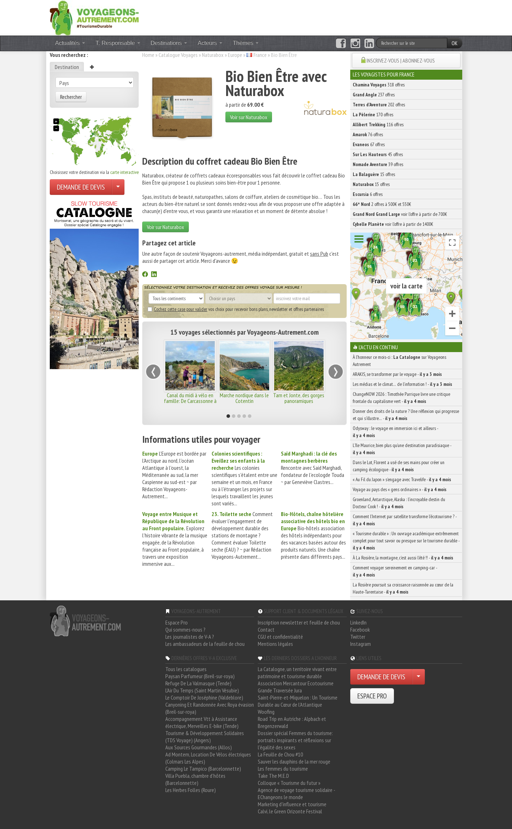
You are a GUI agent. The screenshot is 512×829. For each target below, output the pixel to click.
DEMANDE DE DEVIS (81, 187)
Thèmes (245, 43)
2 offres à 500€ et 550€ (382, 204)
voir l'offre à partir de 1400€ (393, 224)
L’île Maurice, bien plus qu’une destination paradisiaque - (402, 449)
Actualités (70, 43)
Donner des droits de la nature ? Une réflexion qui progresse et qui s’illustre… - (406, 414)
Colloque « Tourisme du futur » (289, 782)
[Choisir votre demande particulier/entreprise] (118, 187)
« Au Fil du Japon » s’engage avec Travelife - (402, 479)
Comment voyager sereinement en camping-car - (395, 571)
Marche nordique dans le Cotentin (244, 398)
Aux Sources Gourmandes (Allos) (198, 747)
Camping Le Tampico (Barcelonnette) (203, 768)
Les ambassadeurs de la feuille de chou (205, 643)
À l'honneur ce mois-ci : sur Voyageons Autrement (399, 360)
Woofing (266, 711)
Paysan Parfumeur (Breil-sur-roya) (200, 676)
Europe (235, 54)
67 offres (369, 144)
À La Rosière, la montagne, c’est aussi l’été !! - (403, 557)
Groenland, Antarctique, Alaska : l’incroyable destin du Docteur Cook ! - (399, 503)
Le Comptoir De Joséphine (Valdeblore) (204, 697)
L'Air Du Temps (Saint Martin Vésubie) (202, 690)
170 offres (373, 114)
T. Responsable (118, 43)
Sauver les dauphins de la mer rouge (294, 761)
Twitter (357, 636)
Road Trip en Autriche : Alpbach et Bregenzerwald (292, 722)
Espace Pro (176, 622)
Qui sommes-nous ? (185, 629)
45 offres (378, 154)
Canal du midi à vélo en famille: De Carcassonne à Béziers (190, 401)
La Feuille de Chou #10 (280, 754)
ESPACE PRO (372, 696)
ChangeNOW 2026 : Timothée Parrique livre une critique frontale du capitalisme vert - (401, 397)
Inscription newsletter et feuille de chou (299, 622)
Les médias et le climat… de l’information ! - (402, 384)
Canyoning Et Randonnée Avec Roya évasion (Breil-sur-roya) (209, 708)
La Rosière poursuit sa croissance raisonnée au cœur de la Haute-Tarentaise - (403, 588)
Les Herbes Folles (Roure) (190, 789)
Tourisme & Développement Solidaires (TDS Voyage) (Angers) (204, 736)
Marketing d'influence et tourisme (292, 804)
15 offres (374, 174)
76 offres (368, 134)
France (260, 54)
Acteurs (210, 43)
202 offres (379, 104)
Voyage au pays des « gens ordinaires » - (400, 489)
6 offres (368, 194)
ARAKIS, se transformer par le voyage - (397, 374)
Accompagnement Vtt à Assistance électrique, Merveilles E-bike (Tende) (202, 722)
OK (455, 43)
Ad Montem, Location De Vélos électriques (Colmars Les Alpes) (208, 758)
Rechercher (71, 96)
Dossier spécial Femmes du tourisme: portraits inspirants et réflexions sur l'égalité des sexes (295, 740)
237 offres (374, 94)
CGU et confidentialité (280, 636)
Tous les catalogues (186, 669)
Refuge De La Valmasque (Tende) (198, 683)
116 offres (378, 124)
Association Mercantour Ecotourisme (296, 683)
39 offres (378, 164)
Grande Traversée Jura (280, 690)
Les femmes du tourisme (283, 768)
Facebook (360, 629)
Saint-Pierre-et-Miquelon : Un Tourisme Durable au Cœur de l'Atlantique (297, 701)
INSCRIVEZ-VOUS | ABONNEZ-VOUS (401, 60)
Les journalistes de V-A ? (189, 636)
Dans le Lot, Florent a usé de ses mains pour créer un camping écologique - (398, 466)
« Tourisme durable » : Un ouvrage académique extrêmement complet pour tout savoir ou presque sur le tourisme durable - (406, 540)
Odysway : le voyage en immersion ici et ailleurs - (395, 432)
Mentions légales (275, 643)
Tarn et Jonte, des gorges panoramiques (298, 398)
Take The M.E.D (273, 775)
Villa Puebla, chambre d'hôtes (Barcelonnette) (195, 779)
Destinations (169, 43)
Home (148, 54)
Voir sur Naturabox (248, 117)
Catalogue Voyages (178, 54)
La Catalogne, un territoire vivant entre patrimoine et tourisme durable (297, 672)
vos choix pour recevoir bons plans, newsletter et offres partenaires (236, 309)
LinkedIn (358, 622)
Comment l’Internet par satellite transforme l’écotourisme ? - (405, 520)
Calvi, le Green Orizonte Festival (290, 811)
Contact (266, 629)
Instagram (360, 643)
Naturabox (213, 54)
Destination (67, 66)
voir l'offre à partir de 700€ (400, 214)
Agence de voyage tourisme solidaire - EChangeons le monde (296, 793)
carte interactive (124, 172)
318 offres (379, 84)
